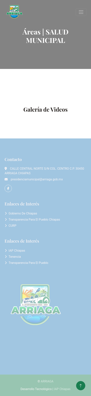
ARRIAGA (47, 381)
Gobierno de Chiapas (23, 213)
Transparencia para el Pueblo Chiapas (34, 219)
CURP (12, 225)
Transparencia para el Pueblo (28, 263)
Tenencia (15, 257)
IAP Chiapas (17, 250)
